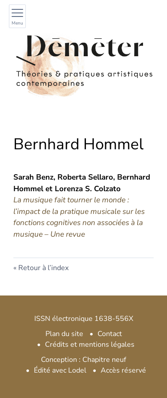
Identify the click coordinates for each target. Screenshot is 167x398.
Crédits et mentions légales (89, 344)
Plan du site (64, 334)
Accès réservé (123, 370)
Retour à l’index (43, 268)
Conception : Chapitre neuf (83, 360)
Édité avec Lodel (60, 370)
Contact (110, 334)
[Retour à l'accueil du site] (83, 61)
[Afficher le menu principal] (17, 16)
